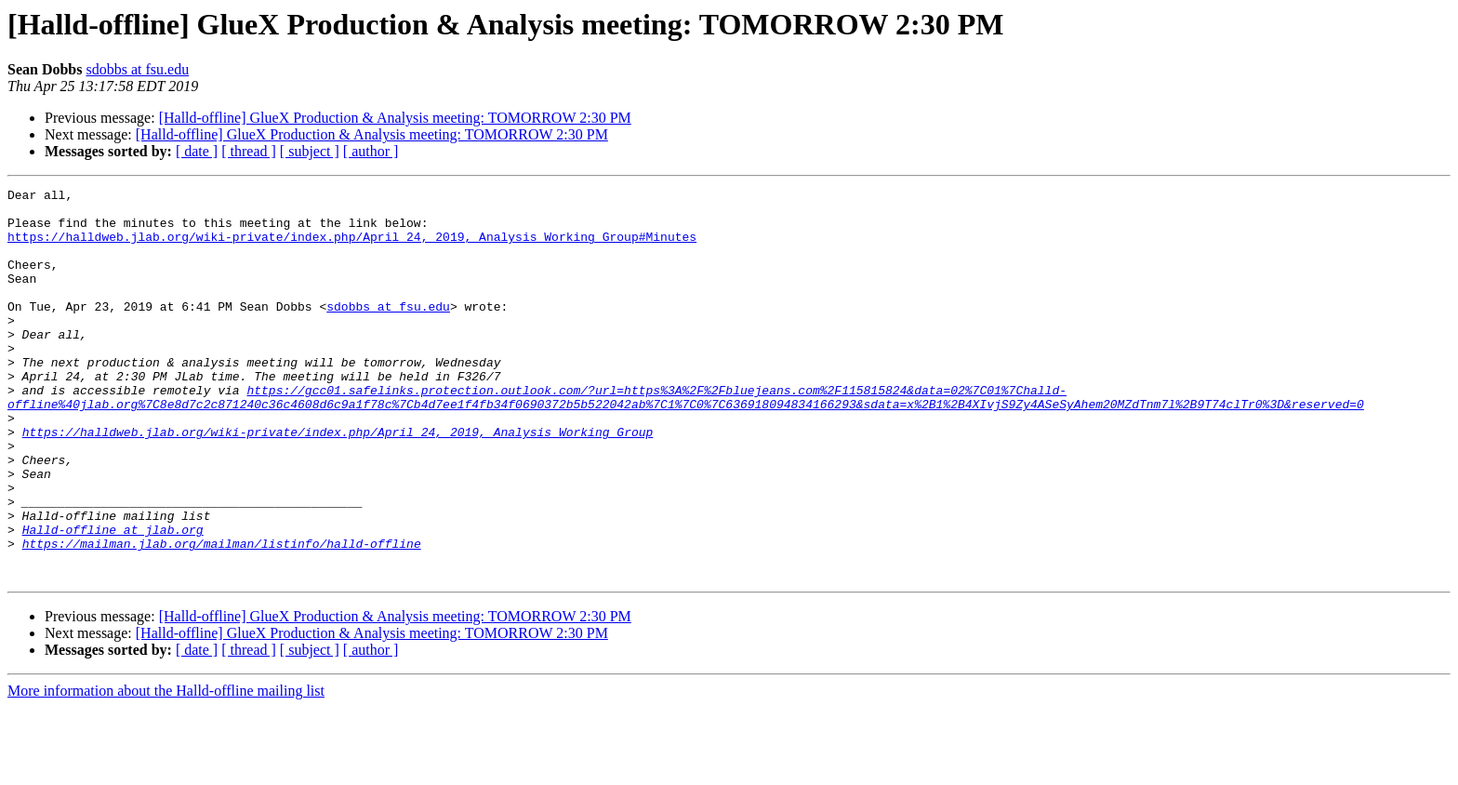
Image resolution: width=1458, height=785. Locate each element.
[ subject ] (309, 151)
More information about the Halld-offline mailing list (166, 769)
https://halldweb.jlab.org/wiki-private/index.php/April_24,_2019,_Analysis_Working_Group (338, 481)
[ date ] (197, 151)
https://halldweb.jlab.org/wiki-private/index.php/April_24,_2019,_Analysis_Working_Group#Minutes (351, 247)
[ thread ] (248, 151)
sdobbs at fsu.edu (137, 69)
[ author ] (371, 151)
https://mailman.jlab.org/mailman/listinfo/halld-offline (221, 615)
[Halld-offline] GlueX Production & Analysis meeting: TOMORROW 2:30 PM (395, 118)
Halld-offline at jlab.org (113, 599)
